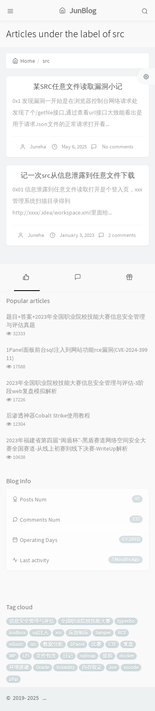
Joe (113, 667)
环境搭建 (19, 667)
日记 (68, 656)
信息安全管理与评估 (31, 621)
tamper (103, 633)
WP (12, 656)
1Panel (77, 644)
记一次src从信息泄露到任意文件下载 (78, 175)
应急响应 (78, 633)
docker (126, 656)
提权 (107, 656)
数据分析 (53, 644)
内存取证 (92, 667)
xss (58, 633)
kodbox (17, 633)
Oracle (42, 667)
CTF (112, 644)
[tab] (26, 276)
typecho (126, 621)
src (33, 644)
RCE (122, 633)
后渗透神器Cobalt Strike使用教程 (48, 415)
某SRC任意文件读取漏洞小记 (77, 86)
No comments (117, 146)
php (13, 679)
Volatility (65, 667)
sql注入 (40, 633)
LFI (26, 656)
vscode (131, 667)
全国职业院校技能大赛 (85, 621)
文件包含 (46, 656)
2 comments (122, 235)
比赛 (96, 644)
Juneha (38, 146)
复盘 (128, 644)
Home (23, 60)
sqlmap (87, 656)
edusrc (16, 644)
